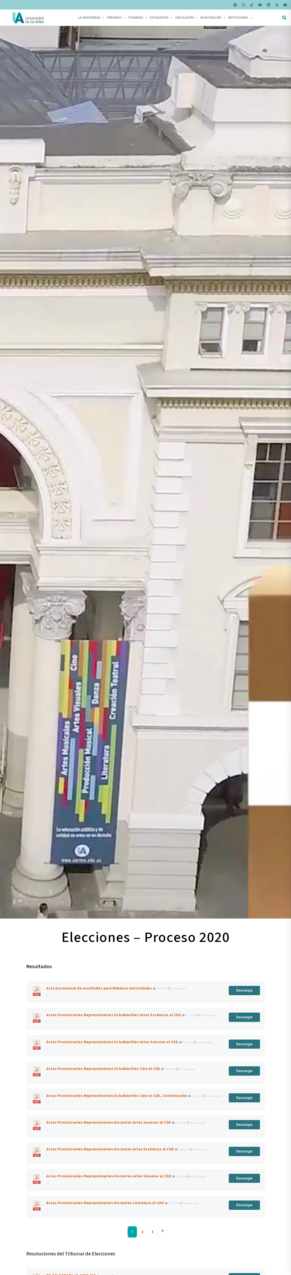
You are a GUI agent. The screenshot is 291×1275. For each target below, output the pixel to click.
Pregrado (116, 18)
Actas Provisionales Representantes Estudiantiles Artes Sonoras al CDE (112, 1042)
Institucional (240, 18)
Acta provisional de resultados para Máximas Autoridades (99, 988)
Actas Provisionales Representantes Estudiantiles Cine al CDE (103, 1068)
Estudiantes (161, 18)
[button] (284, 18)
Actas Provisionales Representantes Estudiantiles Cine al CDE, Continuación (116, 1095)
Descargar (244, 990)
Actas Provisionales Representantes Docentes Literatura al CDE (105, 1203)
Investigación (213, 18)
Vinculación (186, 18)
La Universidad (91, 18)
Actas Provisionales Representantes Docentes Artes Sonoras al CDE (108, 1122)
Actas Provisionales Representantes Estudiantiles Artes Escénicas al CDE (113, 1015)
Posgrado (137, 18)
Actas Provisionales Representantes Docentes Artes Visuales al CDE (108, 1176)
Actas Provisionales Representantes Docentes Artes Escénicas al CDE (110, 1149)
